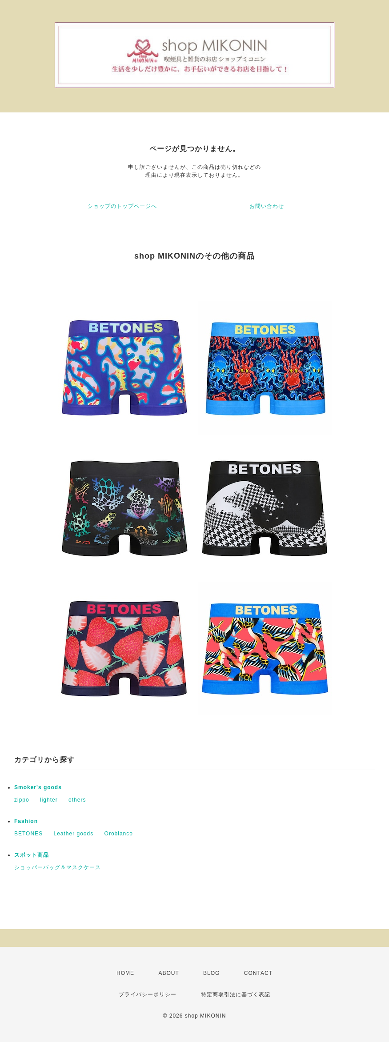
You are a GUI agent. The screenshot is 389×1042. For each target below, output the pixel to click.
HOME (125, 973)
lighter (49, 800)
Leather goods (73, 833)
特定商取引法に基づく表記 (235, 994)
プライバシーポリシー (147, 994)
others (77, 800)
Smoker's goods (38, 787)
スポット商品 (31, 855)
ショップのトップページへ (122, 206)
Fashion (26, 821)
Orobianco (118, 833)
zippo (21, 800)
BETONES (28, 833)
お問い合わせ (266, 206)
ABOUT (168, 973)
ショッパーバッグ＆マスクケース (57, 867)
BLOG (211, 973)
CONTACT (258, 973)
